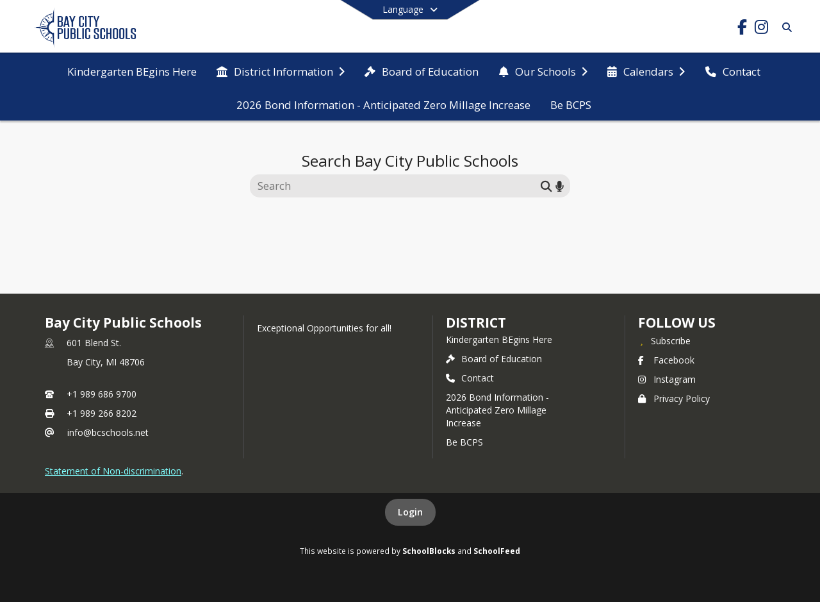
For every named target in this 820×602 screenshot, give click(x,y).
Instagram (667, 379)
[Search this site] (396, 186)
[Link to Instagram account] (761, 29)
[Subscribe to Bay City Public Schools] (664, 340)
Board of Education (494, 359)
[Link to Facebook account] (741, 29)
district (476, 322)
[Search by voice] (559, 186)
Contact (470, 378)
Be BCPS (464, 442)
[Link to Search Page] (784, 27)
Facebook (666, 360)
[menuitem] (132, 70)
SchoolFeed (496, 551)
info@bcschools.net (108, 432)
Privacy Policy (674, 398)
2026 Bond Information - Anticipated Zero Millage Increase (497, 410)
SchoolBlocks (428, 551)
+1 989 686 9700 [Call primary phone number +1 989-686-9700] (101, 394)
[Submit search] (546, 186)
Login (410, 512)
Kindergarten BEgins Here (499, 339)
